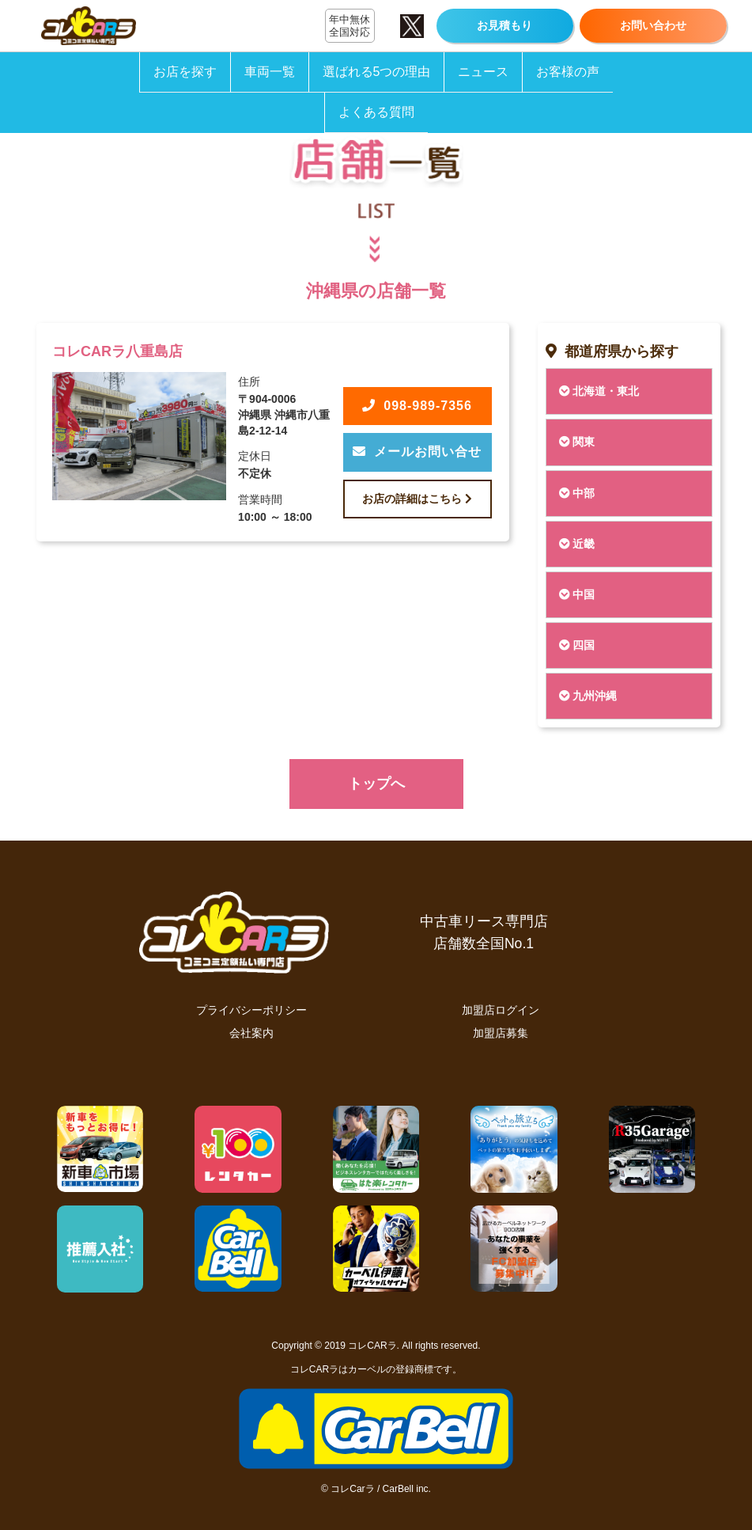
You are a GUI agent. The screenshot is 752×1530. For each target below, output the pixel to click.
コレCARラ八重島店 (117, 351)
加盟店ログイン (500, 1010)
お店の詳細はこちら (417, 498)
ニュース (483, 71)
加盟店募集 (500, 1033)
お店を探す (185, 71)
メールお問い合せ (417, 451)
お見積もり (504, 25)
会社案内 (251, 1033)
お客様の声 (567, 71)
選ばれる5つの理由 (377, 71)
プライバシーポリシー (251, 1010)
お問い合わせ (653, 25)
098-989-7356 (417, 405)
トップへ (376, 784)
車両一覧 (269, 71)
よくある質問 (376, 112)
